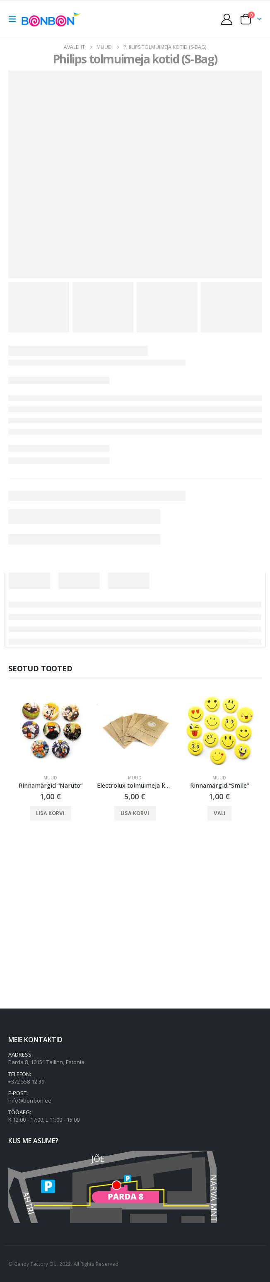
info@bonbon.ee (29, 1100)
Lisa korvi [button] (50, 813)
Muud (50, 778)
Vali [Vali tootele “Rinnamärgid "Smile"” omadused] (219, 813)
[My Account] (227, 19)
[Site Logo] (53, 19)
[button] (15, 19)
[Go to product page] (50, 730)
